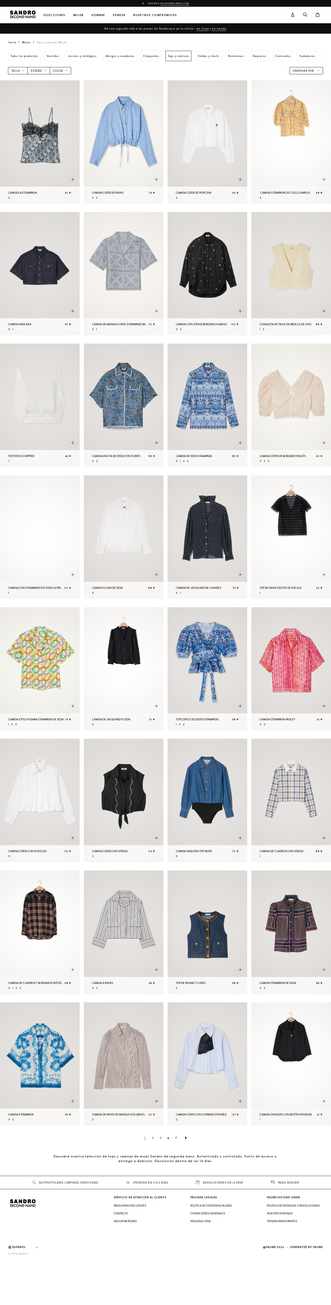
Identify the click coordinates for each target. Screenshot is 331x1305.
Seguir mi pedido (125, 1221)
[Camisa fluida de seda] (123, 537)
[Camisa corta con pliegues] (40, 800)
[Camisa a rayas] (123, 932)
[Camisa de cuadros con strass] (291, 800)
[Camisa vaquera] (40, 274)
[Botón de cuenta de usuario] (293, 15)
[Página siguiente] (186, 1138)
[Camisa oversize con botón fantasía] (291, 1064)
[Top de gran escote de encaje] (291, 537)
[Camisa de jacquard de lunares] (207, 537)
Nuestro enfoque (280, 1213)
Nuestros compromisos (155, 15)
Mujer (78, 15)
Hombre (98, 15)
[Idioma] (27, 1247)
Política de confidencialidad (211, 1205)
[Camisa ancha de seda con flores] (123, 405)
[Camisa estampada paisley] (291, 669)
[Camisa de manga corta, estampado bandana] (123, 274)
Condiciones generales (207, 1213)
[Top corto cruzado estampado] (207, 669)
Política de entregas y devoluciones (293, 1205)
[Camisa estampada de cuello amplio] (291, 142)
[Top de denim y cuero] (207, 932)
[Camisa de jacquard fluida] (123, 669)
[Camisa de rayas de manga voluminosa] (123, 1064)
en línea (203, 28)
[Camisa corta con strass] (123, 800)
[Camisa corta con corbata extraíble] (207, 1064)
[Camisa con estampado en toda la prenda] (40, 537)
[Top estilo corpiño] (40, 405)
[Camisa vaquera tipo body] (207, 800)
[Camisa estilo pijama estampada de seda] (40, 669)
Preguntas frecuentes (130, 1205)
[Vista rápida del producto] (73, 180)
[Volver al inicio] (22, 15)
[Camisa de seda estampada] (207, 405)
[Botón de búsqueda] (305, 15)
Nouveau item (200, 1221)
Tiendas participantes (282, 1221)
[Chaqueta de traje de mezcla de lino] (291, 274)
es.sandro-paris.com (174, 3)
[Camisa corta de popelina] (207, 142)
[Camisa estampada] (40, 1064)
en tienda (219, 28)
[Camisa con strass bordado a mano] (207, 274)
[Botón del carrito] (317, 15)
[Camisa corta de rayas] (123, 142)
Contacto (121, 1213)
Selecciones (54, 15)
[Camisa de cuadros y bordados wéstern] (40, 932)
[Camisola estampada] (40, 142)
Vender (119, 15)
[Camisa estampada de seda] (291, 932)
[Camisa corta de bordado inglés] (291, 405)
